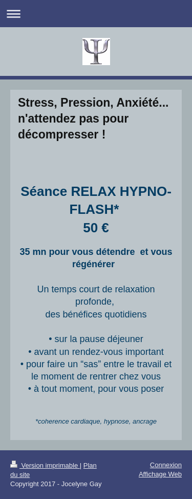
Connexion (166, 465)
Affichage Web (160, 474)
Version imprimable (45, 465)
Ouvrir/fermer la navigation (96, 14)
